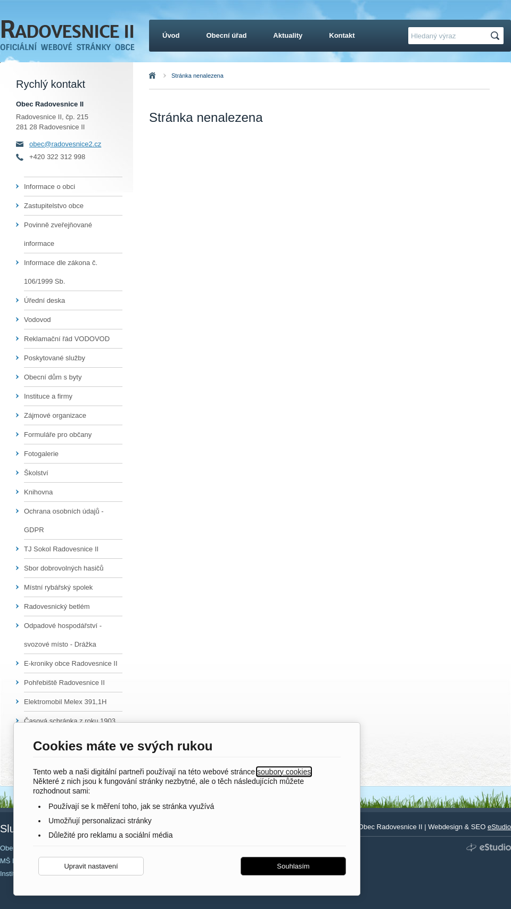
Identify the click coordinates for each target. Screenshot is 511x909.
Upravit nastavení (91, 866)
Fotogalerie (41, 454)
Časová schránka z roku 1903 (70, 721)
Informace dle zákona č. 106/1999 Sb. (60, 272)
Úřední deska (44, 300)
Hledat (496, 36)
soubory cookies (284, 771)
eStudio (499, 827)
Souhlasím (293, 866)
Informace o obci (49, 187)
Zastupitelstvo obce (54, 206)
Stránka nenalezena (197, 75)
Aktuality (287, 35)
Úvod (164, 75)
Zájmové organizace (55, 415)
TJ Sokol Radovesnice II (61, 549)
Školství (36, 473)
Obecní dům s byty (52, 377)
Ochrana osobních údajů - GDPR (64, 520)
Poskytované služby (54, 358)
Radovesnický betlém (57, 606)
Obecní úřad (227, 35)
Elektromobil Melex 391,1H (65, 702)
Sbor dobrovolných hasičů (64, 568)
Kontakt (342, 35)
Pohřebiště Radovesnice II (64, 683)
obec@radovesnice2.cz (65, 144)
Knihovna (38, 492)
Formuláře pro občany (58, 435)
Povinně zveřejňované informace (58, 234)
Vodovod (37, 320)
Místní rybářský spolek (58, 587)
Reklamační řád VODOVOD (67, 339)
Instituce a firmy (48, 396)
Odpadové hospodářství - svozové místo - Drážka (63, 635)
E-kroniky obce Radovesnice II (71, 663)
